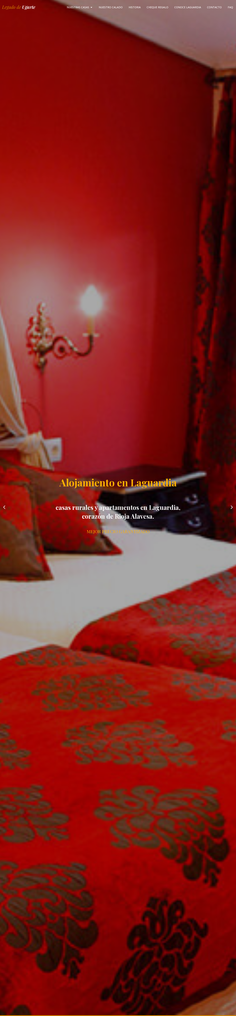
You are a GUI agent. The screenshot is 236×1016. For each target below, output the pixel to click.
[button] (4, 507)
